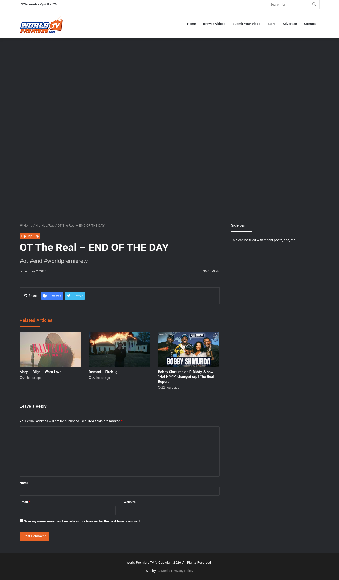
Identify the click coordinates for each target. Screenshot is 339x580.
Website (130, 502)
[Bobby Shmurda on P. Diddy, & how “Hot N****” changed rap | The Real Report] (188, 349)
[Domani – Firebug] (119, 349)
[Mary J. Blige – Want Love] (50, 349)
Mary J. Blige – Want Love (41, 372)
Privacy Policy (183, 571)
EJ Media (163, 571)
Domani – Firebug (103, 372)
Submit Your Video (246, 24)
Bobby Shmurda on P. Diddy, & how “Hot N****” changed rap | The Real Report (186, 377)
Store (271, 24)
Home (191, 24)
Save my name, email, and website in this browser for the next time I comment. (82, 521)
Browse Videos (214, 24)
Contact (310, 24)
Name (25, 483)
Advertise (290, 24)
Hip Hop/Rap (45, 225)
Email (25, 502)
